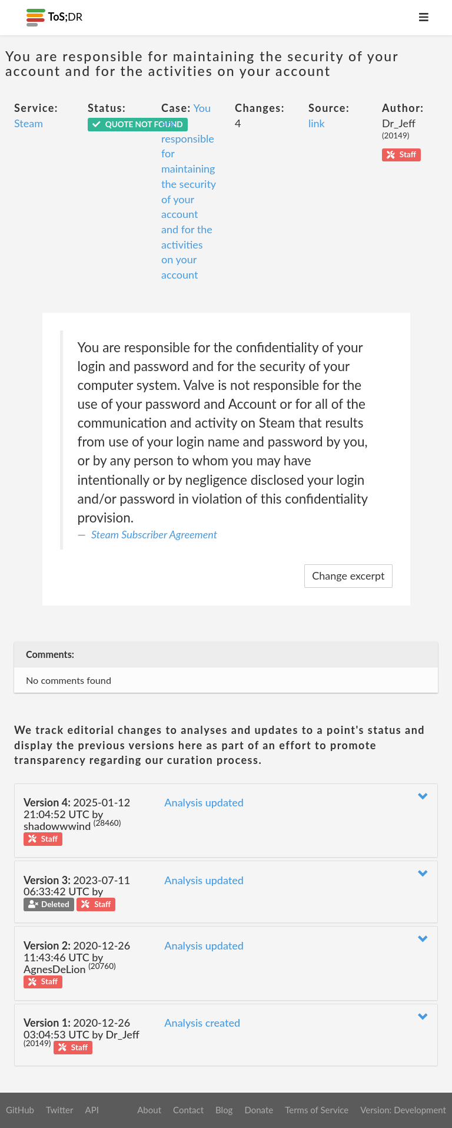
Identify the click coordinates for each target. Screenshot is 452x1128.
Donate (258, 1109)
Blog (223, 1109)
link (316, 123)
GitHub (20, 1109)
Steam (28, 123)
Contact (188, 1109)
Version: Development (403, 1109)
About (149, 1109)
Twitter (60, 1109)
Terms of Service (316, 1109)
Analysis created (202, 1022)
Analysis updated (204, 802)
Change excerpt (348, 575)
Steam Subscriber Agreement (154, 534)
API (91, 1109)
